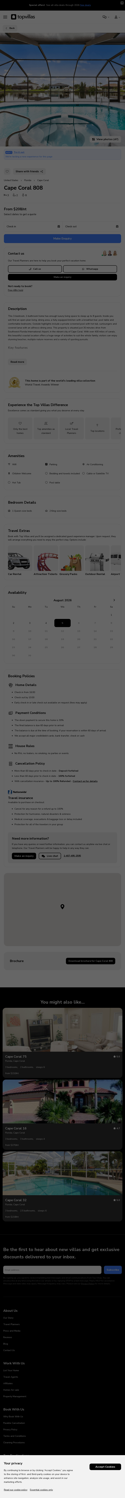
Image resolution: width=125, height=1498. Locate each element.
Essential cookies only (41, 1489)
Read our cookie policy (15, 1489)
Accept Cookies (105, 1467)
